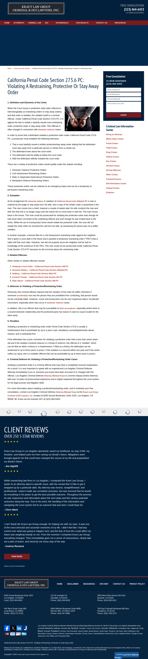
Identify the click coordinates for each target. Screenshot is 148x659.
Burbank (73, 625)
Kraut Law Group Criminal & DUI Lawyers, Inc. (34, 650)
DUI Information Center (115, 169)
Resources (134, 19)
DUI (60, 19)
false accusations (68, 305)
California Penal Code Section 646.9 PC (41, 270)
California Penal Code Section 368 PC (45, 277)
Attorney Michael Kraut (55, 372)
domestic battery (36, 198)
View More (16, 553)
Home (10, 19)
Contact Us (115, 19)
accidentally (23, 292)
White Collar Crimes (114, 132)
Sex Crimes (110, 150)
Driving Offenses (112, 157)
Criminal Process (112, 165)
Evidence (109, 176)
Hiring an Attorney (113, 128)
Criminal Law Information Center (123, 123)
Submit (123, 112)
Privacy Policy (138, 580)
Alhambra (48, 625)
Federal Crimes (112, 172)
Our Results (96, 19)
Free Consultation (115, 73)
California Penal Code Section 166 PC (56, 263)
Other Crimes (111, 161)
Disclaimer (79, 580)
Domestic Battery (21, 267)
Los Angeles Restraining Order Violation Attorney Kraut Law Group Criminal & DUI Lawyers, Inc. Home (36, 9)
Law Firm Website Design (131, 651)
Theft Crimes (111, 139)
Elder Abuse (18, 277)
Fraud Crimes (111, 135)
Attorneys (26, 19)
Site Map (108, 580)
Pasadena (53, 627)
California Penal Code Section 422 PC (49, 274)
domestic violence (47, 126)
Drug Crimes (111, 143)
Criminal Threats (20, 274)
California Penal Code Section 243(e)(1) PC (52, 267)
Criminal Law (45, 19)
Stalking (16, 270)
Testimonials (75, 19)
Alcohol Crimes (112, 154)
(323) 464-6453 (134, 9)
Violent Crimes (112, 146)
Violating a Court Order (23, 263)
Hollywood (111, 625)
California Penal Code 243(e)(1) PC (75, 198)
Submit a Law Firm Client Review (14, 563)
